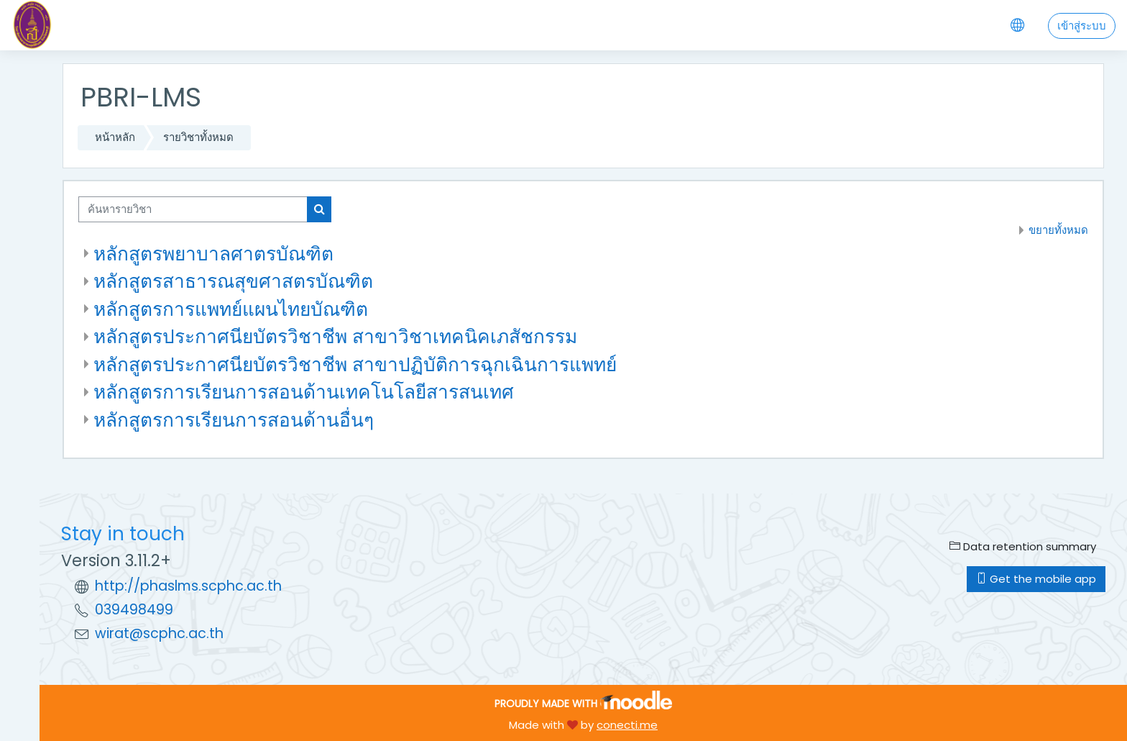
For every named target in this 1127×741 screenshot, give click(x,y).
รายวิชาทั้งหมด (198, 137)
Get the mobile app (1036, 578)
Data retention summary (1022, 546)
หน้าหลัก (115, 137)
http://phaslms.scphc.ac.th (188, 586)
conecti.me (627, 724)
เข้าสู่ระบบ (1081, 25)
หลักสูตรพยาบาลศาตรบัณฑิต (213, 253)
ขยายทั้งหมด (1058, 229)
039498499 (134, 609)
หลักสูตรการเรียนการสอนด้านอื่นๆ (233, 419)
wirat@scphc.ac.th (159, 633)
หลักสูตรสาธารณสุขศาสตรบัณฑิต (233, 281)
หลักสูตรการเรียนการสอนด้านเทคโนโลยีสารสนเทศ (303, 391)
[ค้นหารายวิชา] (193, 209)
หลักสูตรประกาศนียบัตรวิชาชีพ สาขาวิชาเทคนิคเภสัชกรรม (335, 336)
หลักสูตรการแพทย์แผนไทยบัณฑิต (230, 309)
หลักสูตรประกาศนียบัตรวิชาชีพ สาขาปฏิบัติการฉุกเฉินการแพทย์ (355, 364)
